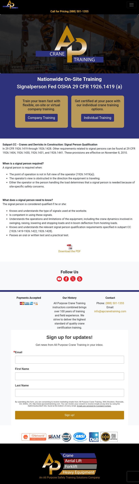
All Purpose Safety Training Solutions (65, 477)
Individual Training (97, 118)
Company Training (41, 118)
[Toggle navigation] (131, 4)
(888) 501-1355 (114, 303)
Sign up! (69, 415)
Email (18, 352)
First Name (22, 369)
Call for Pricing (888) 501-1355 (69, 11)
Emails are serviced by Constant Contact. (94, 406)
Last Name (22, 385)
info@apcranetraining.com (110, 311)
